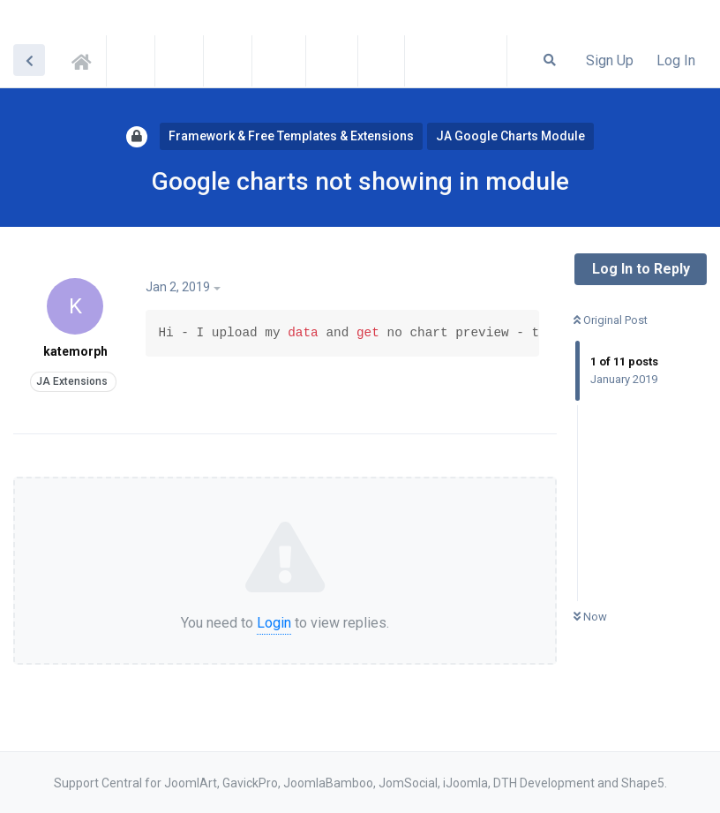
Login (274, 622)
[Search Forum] (550, 60)
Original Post (611, 320)
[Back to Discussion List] (29, 60)
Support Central (86, 59)
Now (590, 616)
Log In (675, 60)
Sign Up (610, 60)
